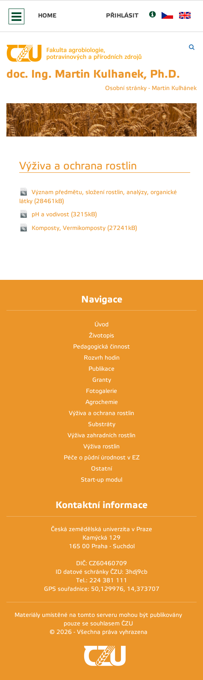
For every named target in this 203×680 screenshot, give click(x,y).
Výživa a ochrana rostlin (101, 413)
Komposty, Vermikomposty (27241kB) (84, 227)
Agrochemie (101, 402)
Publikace (101, 369)
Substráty (101, 424)
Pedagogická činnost (101, 346)
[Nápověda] (152, 15)
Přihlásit (122, 15)
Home (47, 15)
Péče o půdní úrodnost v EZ (102, 457)
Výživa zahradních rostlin (101, 435)
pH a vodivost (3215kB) (64, 214)
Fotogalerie (101, 391)
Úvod (101, 324)
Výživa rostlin (101, 446)
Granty (101, 380)
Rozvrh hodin (102, 358)
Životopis (101, 335)
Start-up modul (101, 480)
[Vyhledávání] (191, 47)
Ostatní (101, 468)
